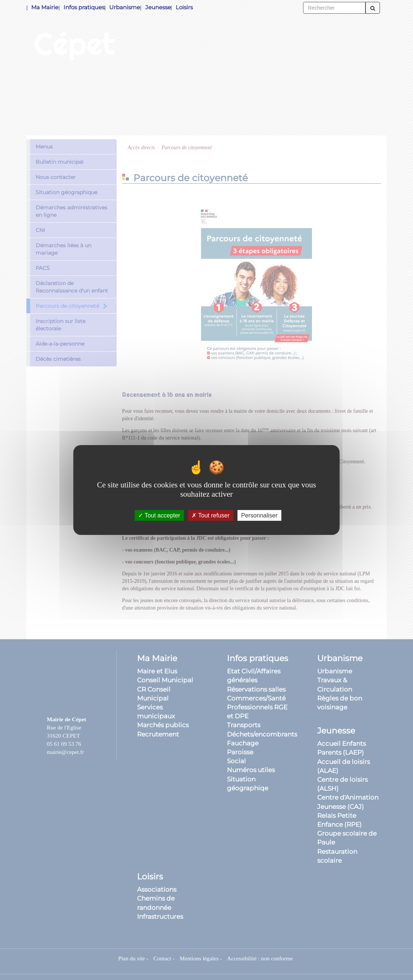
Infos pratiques (84, 7)
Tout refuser (211, 515)
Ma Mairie (44, 7)
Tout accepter (159, 515)
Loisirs (184, 7)
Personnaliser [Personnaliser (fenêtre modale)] (259, 515)
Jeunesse (158, 7)
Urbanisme (124, 7)
